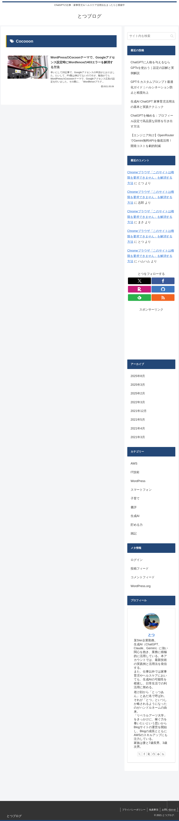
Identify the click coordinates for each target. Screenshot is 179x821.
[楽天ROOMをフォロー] (139, 289)
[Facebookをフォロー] (162, 281)
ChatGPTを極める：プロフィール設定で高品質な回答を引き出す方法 (152, 121)
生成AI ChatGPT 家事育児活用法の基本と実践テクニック (153, 104)
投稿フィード (140, 568)
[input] (151, 36)
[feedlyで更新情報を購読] (139, 297)
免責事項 (153, 809)
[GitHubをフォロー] (162, 289)
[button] (172, 36)
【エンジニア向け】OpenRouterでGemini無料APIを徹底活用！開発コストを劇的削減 (152, 141)
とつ (151, 635)
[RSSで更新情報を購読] (162, 297)
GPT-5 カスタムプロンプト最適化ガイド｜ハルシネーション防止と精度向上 (152, 87)
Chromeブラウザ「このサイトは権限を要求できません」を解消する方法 (150, 178)
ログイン (137, 560)
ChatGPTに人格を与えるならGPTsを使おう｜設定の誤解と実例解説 (152, 68)
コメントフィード (143, 577)
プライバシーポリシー (133, 809)
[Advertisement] (151, 333)
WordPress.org (141, 586)
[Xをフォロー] (139, 281)
